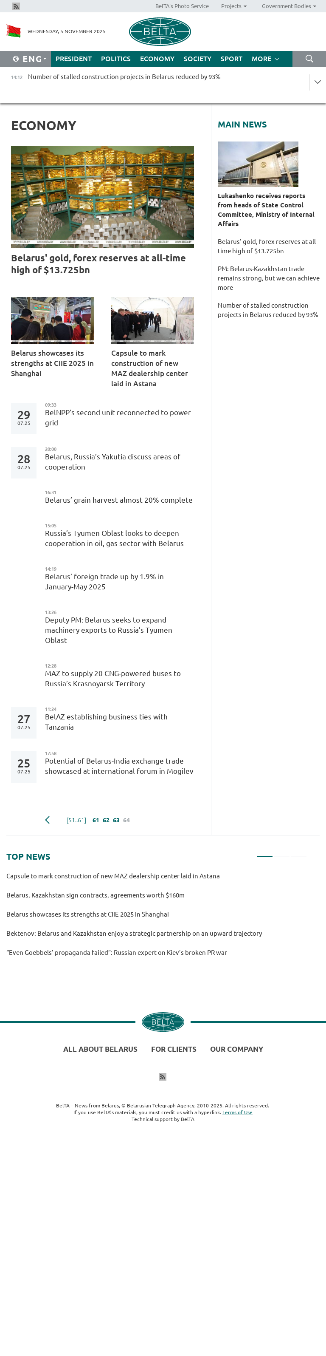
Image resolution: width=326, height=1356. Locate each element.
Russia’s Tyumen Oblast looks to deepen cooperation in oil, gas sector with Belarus (114, 538)
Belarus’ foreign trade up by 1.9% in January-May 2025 (104, 581)
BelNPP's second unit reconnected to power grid (118, 417)
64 (126, 820)
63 (116, 820)
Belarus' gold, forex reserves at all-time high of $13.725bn (98, 263)
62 (106, 820)
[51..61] (76, 820)
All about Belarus (100, 1049)
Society (197, 58)
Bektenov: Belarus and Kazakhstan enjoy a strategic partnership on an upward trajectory (135, 933)
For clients (174, 1049)
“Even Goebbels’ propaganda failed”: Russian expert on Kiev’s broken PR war (118, 952)
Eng (32, 59)
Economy (157, 58)
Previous (47, 820)
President (74, 58)
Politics (116, 58)
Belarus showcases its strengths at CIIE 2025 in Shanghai (52, 363)
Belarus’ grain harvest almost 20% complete (119, 500)
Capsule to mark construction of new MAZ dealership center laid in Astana (149, 368)
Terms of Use (237, 1112)
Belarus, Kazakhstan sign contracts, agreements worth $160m (95, 895)
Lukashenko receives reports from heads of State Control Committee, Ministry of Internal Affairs (266, 209)
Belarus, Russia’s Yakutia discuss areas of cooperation (112, 462)
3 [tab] (298, 853)
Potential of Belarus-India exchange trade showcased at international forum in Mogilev (119, 766)
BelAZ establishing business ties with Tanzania (106, 722)
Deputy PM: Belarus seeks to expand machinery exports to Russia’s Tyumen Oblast (108, 630)
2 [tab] (281, 853)
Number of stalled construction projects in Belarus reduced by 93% (268, 315)
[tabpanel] (156, 918)
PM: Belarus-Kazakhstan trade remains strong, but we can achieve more (269, 278)
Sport (231, 58)
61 (96, 820)
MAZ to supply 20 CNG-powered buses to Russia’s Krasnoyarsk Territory (113, 678)
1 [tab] (265, 853)
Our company (236, 1049)
